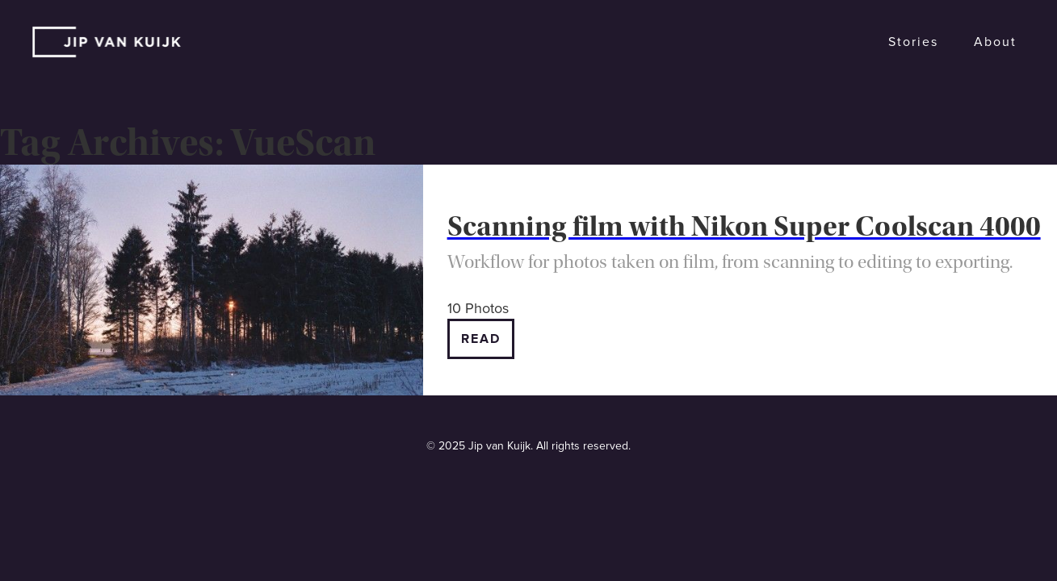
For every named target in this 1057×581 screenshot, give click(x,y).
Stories (913, 42)
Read (481, 339)
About (995, 42)
